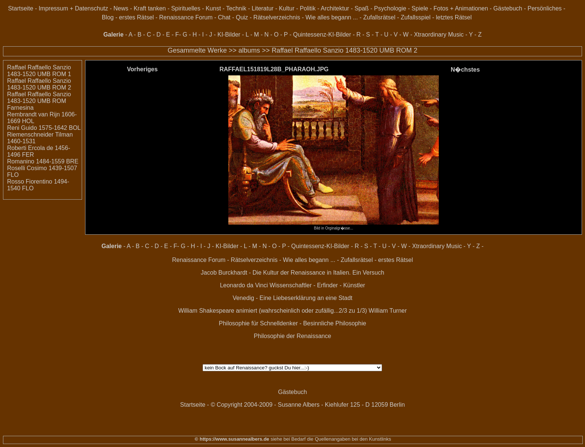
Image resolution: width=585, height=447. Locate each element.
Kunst (213, 8)
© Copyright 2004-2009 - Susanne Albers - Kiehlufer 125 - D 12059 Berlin (308, 404)
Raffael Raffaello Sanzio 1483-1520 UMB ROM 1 (39, 70)
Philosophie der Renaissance (292, 336)
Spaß (361, 8)
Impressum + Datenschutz (73, 8)
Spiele (420, 8)
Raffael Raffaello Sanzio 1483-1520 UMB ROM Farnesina (39, 101)
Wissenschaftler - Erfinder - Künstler (317, 285)
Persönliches (545, 8)
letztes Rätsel (454, 17)
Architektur (334, 8)
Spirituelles (185, 8)
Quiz (242, 17)
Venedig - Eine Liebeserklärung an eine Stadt (292, 298)
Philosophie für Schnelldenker (258, 323)
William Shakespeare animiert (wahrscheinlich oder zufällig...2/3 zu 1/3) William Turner (292, 310)
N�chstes (465, 69)
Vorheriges (142, 69)
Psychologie (390, 8)
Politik (308, 8)
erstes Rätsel (136, 17)
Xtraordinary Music (438, 34)
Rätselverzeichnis (276, 17)
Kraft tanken (150, 8)
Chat (224, 17)
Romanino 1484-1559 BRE (42, 161)
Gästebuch (507, 8)
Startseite (21, 8)
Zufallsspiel (416, 17)
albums (249, 50)
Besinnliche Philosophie (334, 323)
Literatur (262, 8)
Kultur (286, 8)
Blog (108, 17)
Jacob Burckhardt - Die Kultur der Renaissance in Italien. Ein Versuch (292, 272)
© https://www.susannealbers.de (232, 439)
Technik (236, 8)
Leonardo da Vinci (244, 285)
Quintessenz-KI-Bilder (322, 34)
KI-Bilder (229, 34)
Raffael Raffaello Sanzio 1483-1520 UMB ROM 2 (344, 50)
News (120, 8)
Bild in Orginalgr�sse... (333, 226)
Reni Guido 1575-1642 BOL (44, 128)
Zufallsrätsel (379, 17)
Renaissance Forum (186, 17)
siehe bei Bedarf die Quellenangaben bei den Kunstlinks (330, 439)
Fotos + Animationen (461, 8)
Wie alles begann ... (332, 17)
